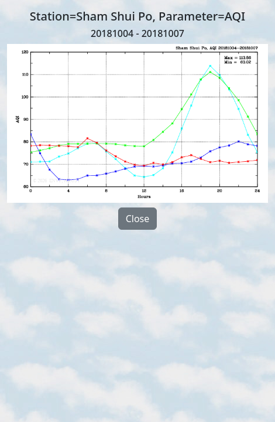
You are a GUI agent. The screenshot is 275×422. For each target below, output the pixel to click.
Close (138, 218)
